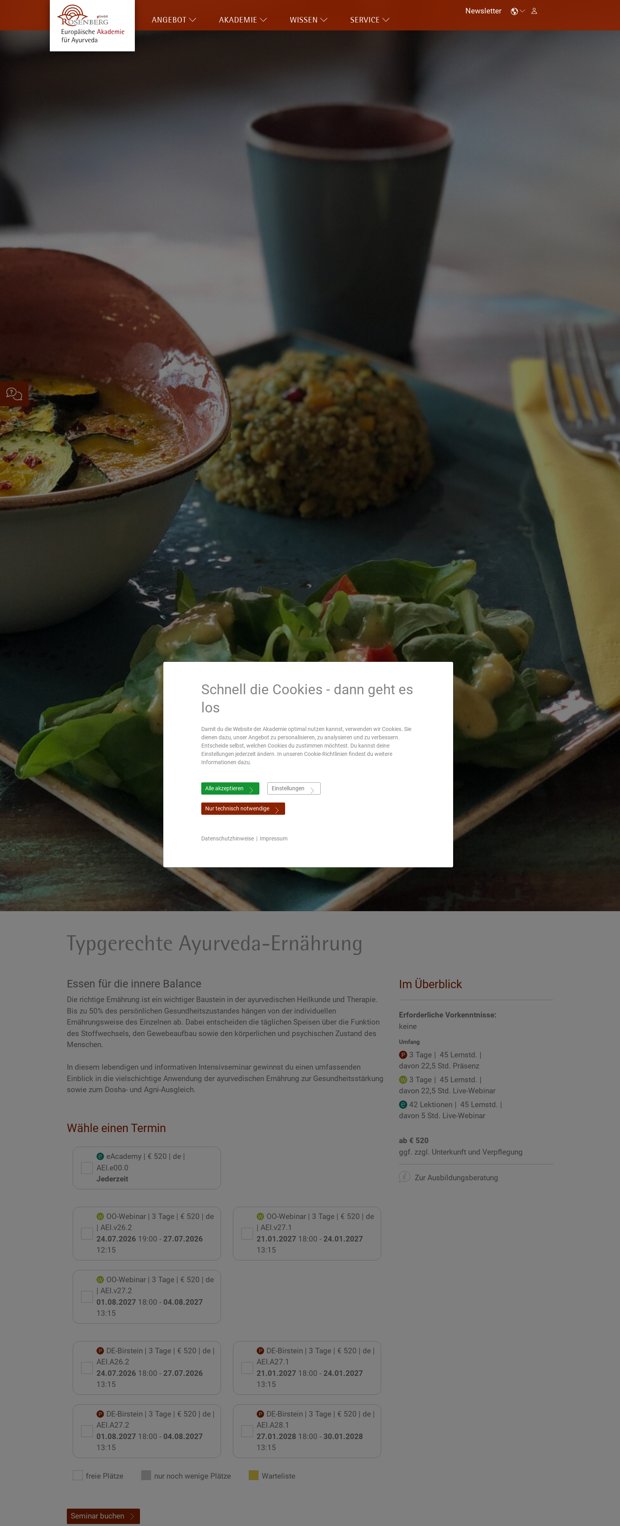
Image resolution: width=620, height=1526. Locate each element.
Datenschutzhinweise (229, 838)
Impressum (275, 838)
